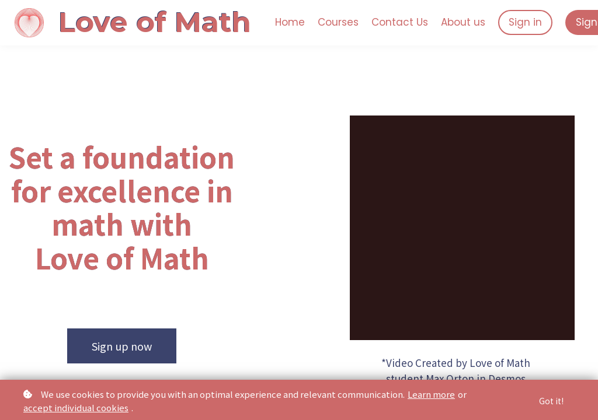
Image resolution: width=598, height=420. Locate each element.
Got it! (551, 401)
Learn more (431, 394)
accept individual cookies (75, 407)
